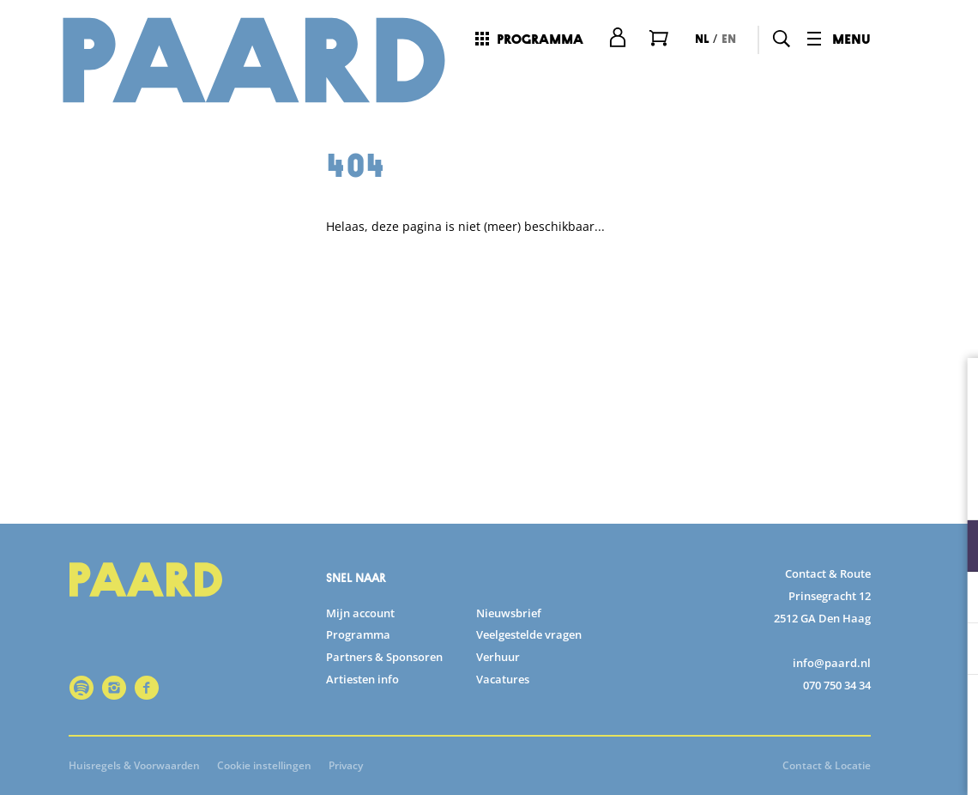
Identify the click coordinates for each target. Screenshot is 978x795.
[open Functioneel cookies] (950, 547)
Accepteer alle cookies (832, 713)
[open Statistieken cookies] (950, 599)
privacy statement (763, 489)
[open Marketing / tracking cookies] (950, 650)
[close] (951, 388)
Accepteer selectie (832, 762)
